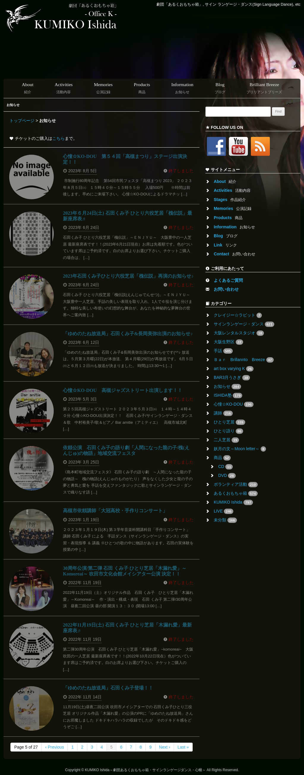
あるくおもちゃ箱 (236, 493)
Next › (164, 747)
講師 (223, 413)
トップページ (22, 120)
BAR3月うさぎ (232, 377)
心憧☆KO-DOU (234, 404)
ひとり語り (228, 431)
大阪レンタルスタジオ (239, 333)
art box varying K (234, 368)
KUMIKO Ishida (233, 502)
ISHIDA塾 (228, 395)
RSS (262, 146)
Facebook (218, 146)
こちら (58, 138)
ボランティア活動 (236, 484)
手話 (223, 351)
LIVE (223, 511)
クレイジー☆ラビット (238, 315)
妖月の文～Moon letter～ (240, 449)
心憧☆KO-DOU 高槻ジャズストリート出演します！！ (122, 390)
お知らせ (227, 386)
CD (225, 466)
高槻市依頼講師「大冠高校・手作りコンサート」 (115, 510)
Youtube (240, 146)
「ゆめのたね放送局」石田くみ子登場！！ (108, 687)
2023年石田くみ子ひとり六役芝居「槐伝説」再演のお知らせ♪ (128, 276)
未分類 (225, 520)
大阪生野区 (228, 342)
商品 (222, 458)
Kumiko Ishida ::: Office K (62, 17)
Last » (183, 747)
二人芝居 (226, 440)
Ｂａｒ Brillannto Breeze (244, 360)
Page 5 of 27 (26, 747)
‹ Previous (54, 747)
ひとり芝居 (229, 422)
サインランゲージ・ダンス (244, 324)
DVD (227, 475)
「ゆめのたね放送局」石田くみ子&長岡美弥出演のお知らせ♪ (128, 333)
